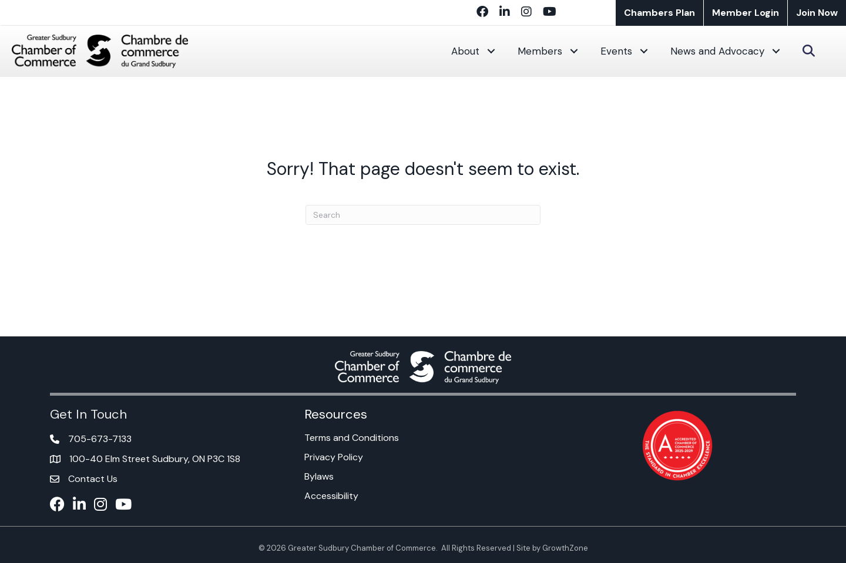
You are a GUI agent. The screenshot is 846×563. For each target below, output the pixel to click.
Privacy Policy (333, 457)
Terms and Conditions (351, 437)
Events (616, 51)
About (465, 51)
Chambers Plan (659, 12)
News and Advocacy (717, 51)
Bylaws (319, 476)
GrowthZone (565, 548)
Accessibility (331, 496)
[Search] (423, 215)
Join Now (817, 12)
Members (540, 51)
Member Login (745, 12)
